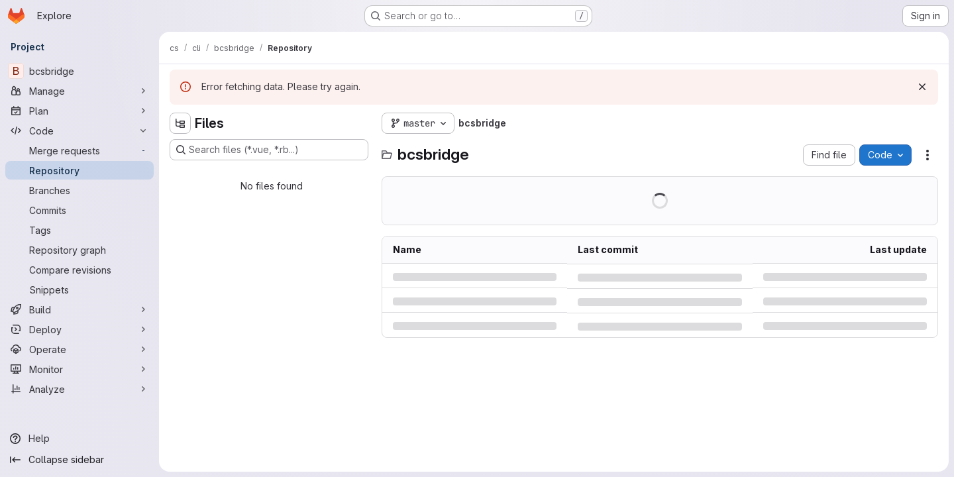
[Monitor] (79, 369)
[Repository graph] (79, 249)
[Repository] (79, 170)
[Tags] (79, 230)
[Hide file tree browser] (180, 123)
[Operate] (79, 349)
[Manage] (79, 90)
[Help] (79, 438)
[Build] (79, 309)
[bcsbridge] (79, 71)
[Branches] (79, 190)
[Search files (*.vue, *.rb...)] (269, 149)
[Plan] (79, 110)
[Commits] (79, 210)
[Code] (79, 130)
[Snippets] (79, 289)
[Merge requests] (79, 150)
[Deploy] (79, 329)
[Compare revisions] (79, 269)
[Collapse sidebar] (79, 459)
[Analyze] (79, 389)
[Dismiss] (922, 87)
